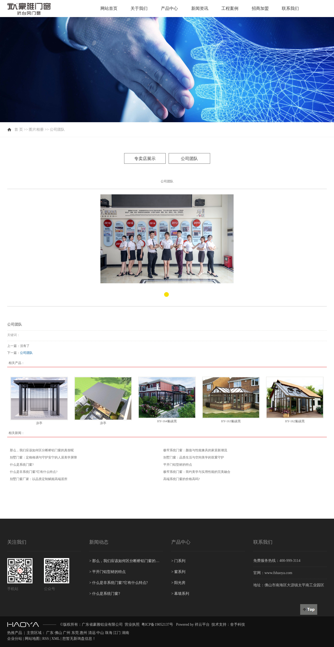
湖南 (125, 633)
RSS (45, 639)
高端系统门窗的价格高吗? (181, 479)
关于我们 (139, 8)
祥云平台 (202, 624)
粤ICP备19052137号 (157, 624)
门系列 (178, 561)
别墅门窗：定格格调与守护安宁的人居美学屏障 (43, 457)
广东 (50, 633)
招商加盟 (260, 8)
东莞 (75, 633)
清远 (92, 633)
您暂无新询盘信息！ (79, 639)
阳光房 (178, 583)
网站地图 (32, 639)
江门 (117, 633)
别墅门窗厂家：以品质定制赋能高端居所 (38, 479)
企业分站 (14, 639)
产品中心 (169, 8)
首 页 (18, 130)
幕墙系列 (180, 594)
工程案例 (229, 8)
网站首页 (108, 8)
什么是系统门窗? (22, 464)
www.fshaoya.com (278, 573)
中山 (100, 633)
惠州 (83, 633)
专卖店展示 (145, 158)
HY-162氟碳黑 (295, 421)
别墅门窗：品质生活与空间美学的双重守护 (193, 457)
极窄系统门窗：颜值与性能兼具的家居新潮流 (195, 450)
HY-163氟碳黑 (231, 421)
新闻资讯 (199, 8)
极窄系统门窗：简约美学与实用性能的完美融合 (196, 472)
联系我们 (290, 8)
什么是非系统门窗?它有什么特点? (34, 472)
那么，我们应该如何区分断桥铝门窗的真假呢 (42, 450)
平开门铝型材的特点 (177, 464)
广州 (66, 633)
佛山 (58, 633)
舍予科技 (237, 624)
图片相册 (36, 130)
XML (55, 639)
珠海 (108, 633)
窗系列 (178, 572)
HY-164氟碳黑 (167, 421)
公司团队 (57, 130)
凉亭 (39, 423)
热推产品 (14, 633)
